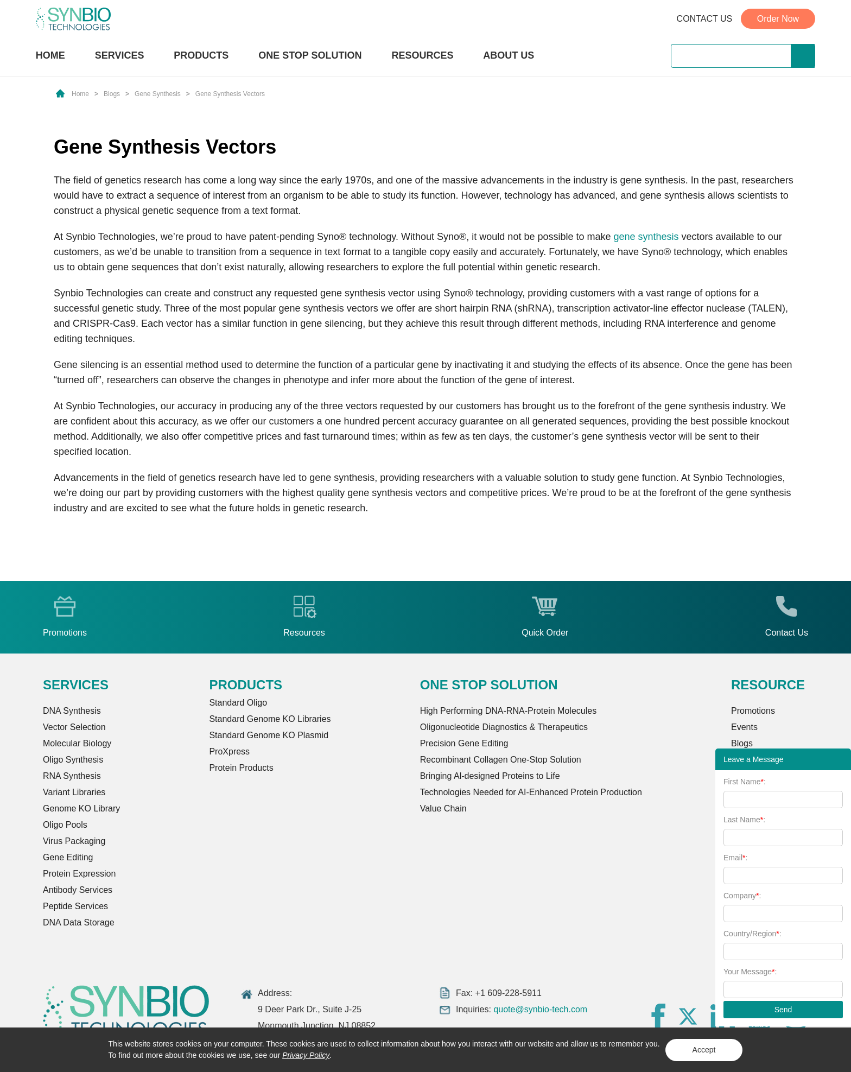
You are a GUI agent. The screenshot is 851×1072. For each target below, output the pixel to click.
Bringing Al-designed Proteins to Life (490, 776)
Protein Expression (79, 873)
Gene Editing (68, 857)
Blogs (112, 94)
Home (80, 94)
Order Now (778, 18)
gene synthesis (645, 236)
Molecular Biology (77, 743)
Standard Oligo (238, 702)
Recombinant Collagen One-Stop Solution (500, 759)
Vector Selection (74, 727)
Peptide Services (75, 906)
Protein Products (241, 767)
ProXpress (229, 751)
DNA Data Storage (79, 922)
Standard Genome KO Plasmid (268, 735)
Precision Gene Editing (464, 743)
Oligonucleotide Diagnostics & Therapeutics (504, 727)
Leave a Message (753, 759)
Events (744, 727)
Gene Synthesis (158, 94)
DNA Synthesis (72, 710)
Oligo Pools (65, 824)
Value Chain (443, 808)
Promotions (753, 710)
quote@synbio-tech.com (540, 1009)
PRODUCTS (201, 56)
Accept (704, 1049)
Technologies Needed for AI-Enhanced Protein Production (531, 792)
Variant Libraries (74, 792)
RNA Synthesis (72, 776)
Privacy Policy (305, 1055)
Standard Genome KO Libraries (270, 719)
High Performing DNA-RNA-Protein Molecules (508, 710)
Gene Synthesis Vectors (230, 94)
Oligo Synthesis (73, 759)
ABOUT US (508, 55)
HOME (50, 55)
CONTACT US (705, 18)
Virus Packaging (74, 841)
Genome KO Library (81, 808)
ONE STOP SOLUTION (309, 55)
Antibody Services (77, 890)
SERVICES (119, 55)
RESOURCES (422, 55)
